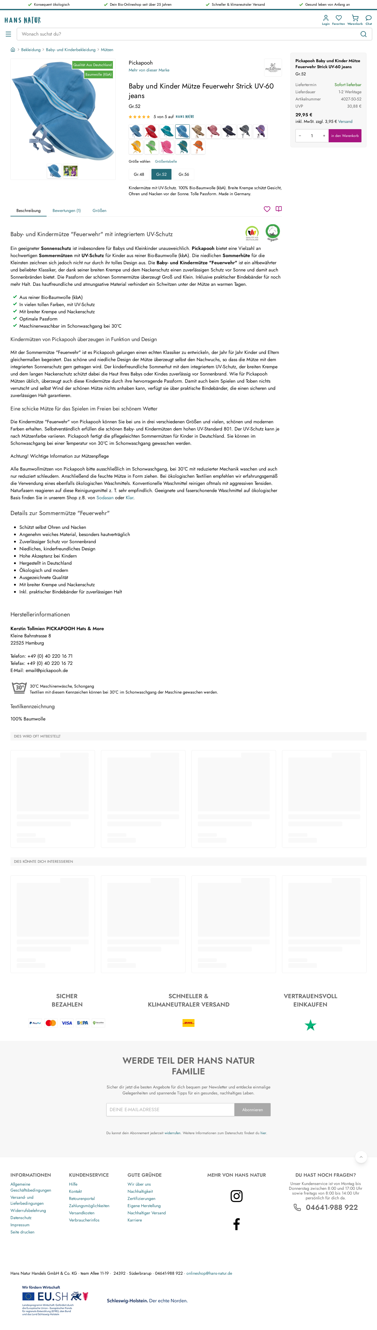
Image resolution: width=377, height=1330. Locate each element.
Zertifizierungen (141, 1198)
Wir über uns (139, 1184)
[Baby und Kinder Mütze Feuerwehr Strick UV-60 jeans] (182, 131)
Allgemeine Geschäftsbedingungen (30, 1187)
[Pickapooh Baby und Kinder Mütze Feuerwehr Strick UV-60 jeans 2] (70, 171)
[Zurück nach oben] (361, 1157)
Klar (129, 497)
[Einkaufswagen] (355, 20)
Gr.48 (139, 174)
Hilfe (73, 1184)
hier (263, 1133)
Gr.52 (161, 174)
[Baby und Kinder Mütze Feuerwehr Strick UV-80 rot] (151, 131)
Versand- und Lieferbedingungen (27, 1200)
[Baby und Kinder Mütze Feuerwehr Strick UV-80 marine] (229, 131)
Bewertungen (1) (67, 210)
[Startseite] (13, 49)
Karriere (135, 1220)
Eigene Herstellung (144, 1206)
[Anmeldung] (326, 20)
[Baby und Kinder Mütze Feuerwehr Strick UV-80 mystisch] (260, 131)
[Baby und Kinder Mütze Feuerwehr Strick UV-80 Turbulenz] (244, 131)
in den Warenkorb (345, 135)
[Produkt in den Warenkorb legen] (312, 135)
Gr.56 (184, 174)
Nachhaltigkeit (140, 1191)
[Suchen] (363, 34)
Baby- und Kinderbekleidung (71, 50)
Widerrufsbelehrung (28, 1210)
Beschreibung (28, 210)
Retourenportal (82, 1198)
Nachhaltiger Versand (147, 1213)
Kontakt (75, 1191)
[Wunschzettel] (267, 209)
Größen (99, 210)
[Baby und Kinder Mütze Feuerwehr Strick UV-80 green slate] (167, 131)
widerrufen (172, 1133)
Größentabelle (166, 161)
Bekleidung (31, 50)
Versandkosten (81, 1213)
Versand (345, 121)
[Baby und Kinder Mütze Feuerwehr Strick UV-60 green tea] (151, 147)
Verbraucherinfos (84, 1220)
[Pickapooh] (273, 68)
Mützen (107, 50)
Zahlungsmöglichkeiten (89, 1206)
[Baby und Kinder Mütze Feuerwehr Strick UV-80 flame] (198, 147)
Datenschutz (20, 1218)
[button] (326, 20)
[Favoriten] (338, 20)
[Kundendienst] (368, 20)
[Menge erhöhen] (324, 136)
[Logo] (23, 20)
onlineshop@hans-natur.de (209, 1273)
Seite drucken (22, 1232)
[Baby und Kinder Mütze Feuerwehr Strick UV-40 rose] (213, 131)
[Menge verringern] (299, 136)
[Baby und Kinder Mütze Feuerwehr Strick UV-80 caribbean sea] (182, 147)
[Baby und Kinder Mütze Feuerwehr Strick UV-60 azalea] (167, 147)
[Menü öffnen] (8, 34)
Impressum (20, 1225)
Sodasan (105, 497)
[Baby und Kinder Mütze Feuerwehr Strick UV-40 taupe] (198, 131)
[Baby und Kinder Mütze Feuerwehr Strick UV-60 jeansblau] (136, 131)
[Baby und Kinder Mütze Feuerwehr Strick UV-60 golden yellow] (136, 147)
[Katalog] (278, 209)
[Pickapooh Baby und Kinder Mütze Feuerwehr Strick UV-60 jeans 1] (63, 111)
